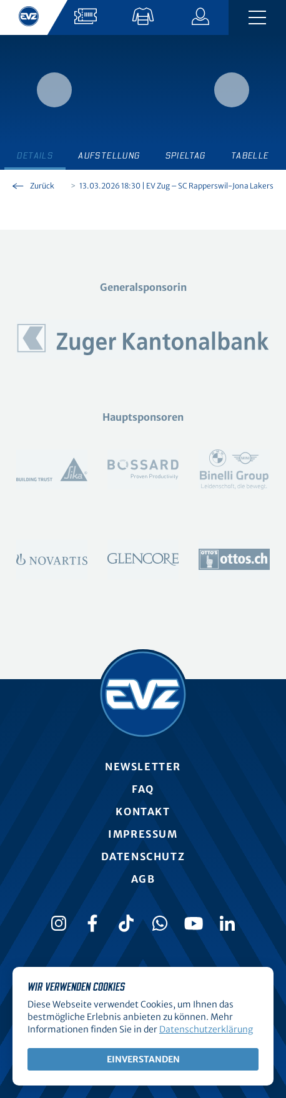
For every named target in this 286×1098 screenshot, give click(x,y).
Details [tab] (35, 156)
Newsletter (143, 766)
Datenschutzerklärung (206, 1029)
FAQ (143, 789)
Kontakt (143, 811)
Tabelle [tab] (250, 156)
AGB (143, 879)
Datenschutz (143, 856)
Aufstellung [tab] (109, 156)
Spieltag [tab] (185, 156)
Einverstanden (143, 1059)
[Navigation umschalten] (257, 17)
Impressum (142, 834)
